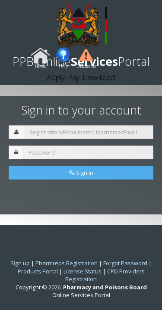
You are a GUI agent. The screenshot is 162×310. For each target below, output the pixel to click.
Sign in (81, 173)
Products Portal (38, 271)
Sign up (20, 263)
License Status (83, 271)
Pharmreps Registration (66, 263)
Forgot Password (125, 263)
